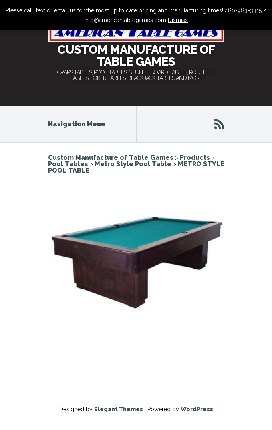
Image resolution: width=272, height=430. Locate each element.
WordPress (197, 409)
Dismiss (178, 20)
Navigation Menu (82, 124)
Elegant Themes (118, 409)
